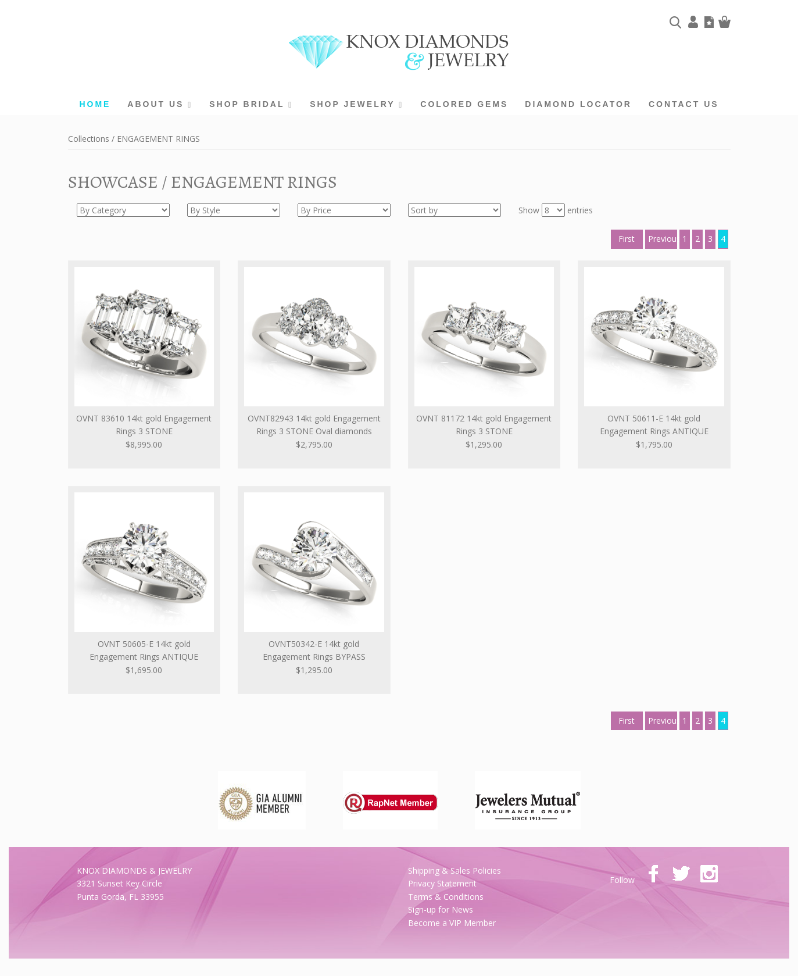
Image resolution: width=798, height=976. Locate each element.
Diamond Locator (578, 104)
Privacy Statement (442, 883)
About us (159, 104)
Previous (662, 238)
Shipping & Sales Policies (454, 870)
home (94, 104)
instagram (709, 873)
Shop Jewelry (356, 104)
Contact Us (684, 104)
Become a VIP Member (452, 922)
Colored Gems (464, 104)
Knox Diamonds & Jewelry (399, 52)
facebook (653, 873)
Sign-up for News (440, 909)
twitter (681, 873)
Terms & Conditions (446, 896)
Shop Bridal (251, 104)
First (626, 238)
